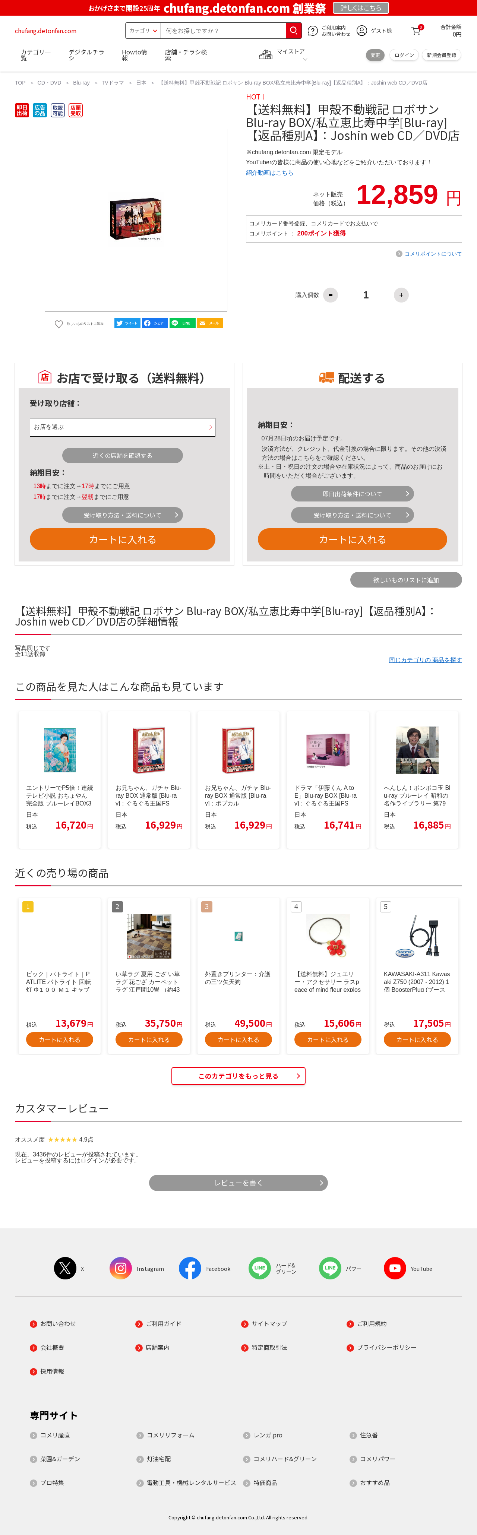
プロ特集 (52, 1482)
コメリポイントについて (433, 254)
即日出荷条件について (352, 493)
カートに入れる (123, 539)
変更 (375, 54)
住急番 (369, 1435)
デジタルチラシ (86, 54)
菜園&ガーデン (60, 1459)
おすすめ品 (375, 1482)
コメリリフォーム (171, 1435)
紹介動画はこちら (270, 173)
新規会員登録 (441, 54)
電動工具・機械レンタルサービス (191, 1482)
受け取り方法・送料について (122, 514)
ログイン (404, 54)
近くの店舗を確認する (122, 455)
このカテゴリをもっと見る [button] (238, 1075)
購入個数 (307, 295)
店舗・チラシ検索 (186, 54)
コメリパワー (378, 1459)
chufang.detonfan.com (46, 30)
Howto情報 (134, 54)
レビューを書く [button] (238, 1182)
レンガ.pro (267, 1435)
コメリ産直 (55, 1435)
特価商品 (265, 1482)
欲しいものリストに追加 (406, 579)
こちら (306, 458)
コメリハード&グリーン (285, 1459)
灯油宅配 (159, 1459)
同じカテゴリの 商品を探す (425, 660)
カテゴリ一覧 (36, 54)
